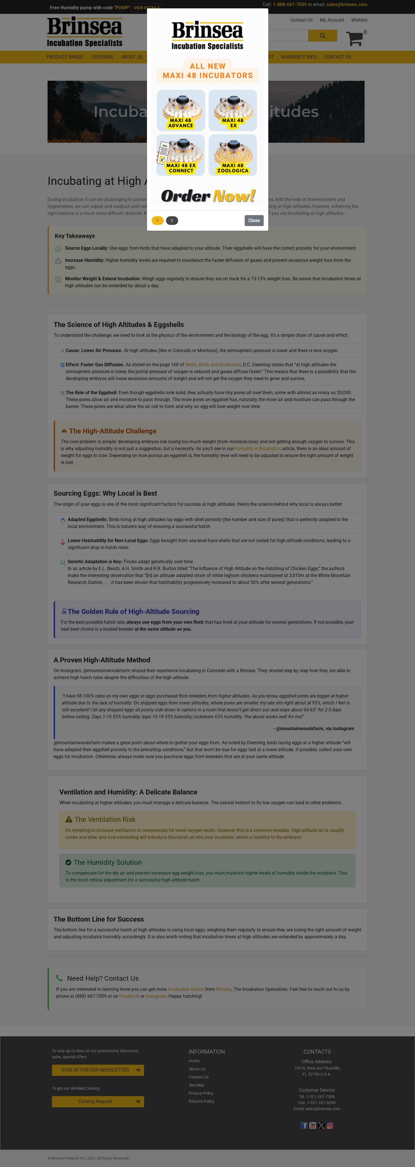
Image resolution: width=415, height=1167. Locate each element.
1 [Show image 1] (157, 221)
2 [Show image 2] (172, 221)
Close (254, 220)
